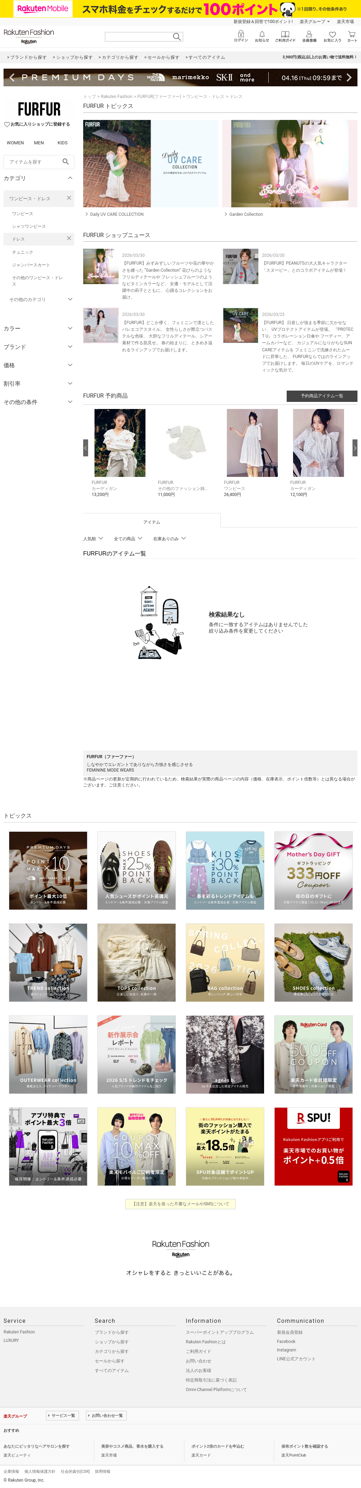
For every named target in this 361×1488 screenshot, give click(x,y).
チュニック (22, 252)
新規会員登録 (290, 1332)
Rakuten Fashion (116, 96)
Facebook (286, 1341)
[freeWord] (39, 162)
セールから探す (110, 1361)
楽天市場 (345, 21)
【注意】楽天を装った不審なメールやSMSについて (181, 1203)
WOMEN (15, 142)
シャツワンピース (29, 226)
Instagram (286, 1350)
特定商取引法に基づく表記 (211, 1380)
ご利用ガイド (198, 1351)
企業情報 (11, 1471)
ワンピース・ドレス (30, 198)
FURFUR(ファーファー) (159, 96)
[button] (121, 458)
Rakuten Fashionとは (206, 1341)
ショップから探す (112, 1341)
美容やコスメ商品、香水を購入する (132, 1446)
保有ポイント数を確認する (304, 1446)
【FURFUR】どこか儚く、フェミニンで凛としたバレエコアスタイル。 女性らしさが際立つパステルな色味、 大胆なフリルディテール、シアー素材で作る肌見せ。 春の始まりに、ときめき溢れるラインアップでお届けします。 (168, 336)
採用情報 (102, 1471)
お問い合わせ (198, 1361)
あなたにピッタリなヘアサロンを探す (37, 1446)
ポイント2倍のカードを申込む (217, 1446)
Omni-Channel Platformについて (216, 1389)
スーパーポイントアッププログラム (220, 1332)
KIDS (63, 142)
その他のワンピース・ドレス (37, 281)
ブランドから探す (112, 1332)
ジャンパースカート (31, 265)
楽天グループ (312, 21)
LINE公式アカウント (296, 1358)
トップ (89, 96)
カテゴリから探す (112, 1351)
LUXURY (11, 1340)
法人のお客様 (198, 1370)
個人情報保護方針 (40, 1471)
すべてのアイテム (112, 1370)
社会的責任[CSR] (75, 1471)
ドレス (18, 239)
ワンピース (22, 213)
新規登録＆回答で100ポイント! (263, 21)
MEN (39, 142)
